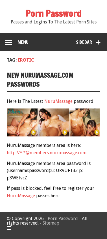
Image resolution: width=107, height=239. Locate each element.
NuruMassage (58, 101)
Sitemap (51, 223)
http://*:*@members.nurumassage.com (46, 152)
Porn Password (63, 218)
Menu (23, 42)
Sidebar (84, 42)
